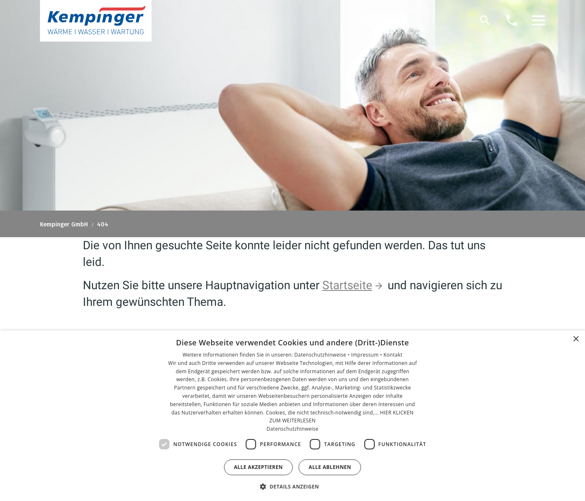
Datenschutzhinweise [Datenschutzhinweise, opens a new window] (292, 428)
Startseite (347, 285)
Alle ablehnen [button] (330, 467)
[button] (538, 20)
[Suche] (485, 20)
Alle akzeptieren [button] (258, 467)
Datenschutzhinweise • (322, 354)
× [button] (576, 339)
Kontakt (393, 354)
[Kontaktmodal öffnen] (511, 20)
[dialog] (292, 415)
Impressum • (367, 354)
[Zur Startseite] (96, 21)
